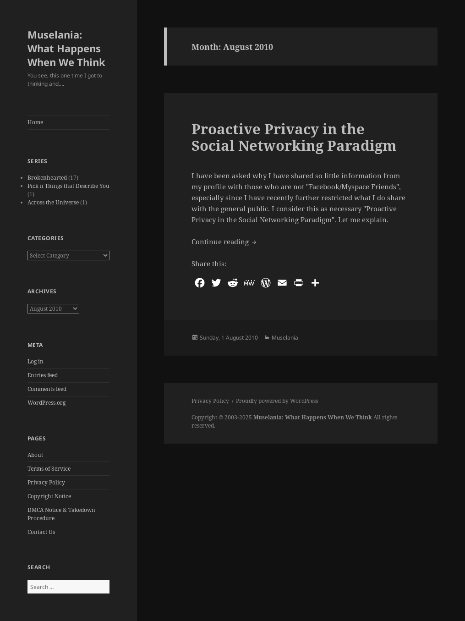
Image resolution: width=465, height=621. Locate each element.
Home (35, 122)
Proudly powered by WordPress (277, 401)
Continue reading (224, 241)
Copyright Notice (49, 496)
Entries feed (42, 375)
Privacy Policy (46, 482)
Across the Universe (53, 202)
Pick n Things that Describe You (68, 186)
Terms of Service (49, 469)
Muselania (285, 337)
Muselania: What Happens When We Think (66, 48)
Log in (35, 361)
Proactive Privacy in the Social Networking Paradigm (294, 137)
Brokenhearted (47, 177)
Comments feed (46, 389)
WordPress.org (46, 403)
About (35, 455)
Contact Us (41, 532)
